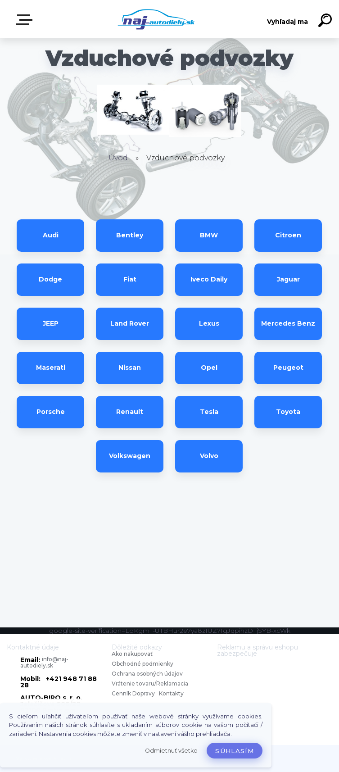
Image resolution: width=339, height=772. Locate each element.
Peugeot (288, 367)
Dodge (50, 279)
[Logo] (156, 19)
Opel (209, 367)
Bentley (129, 235)
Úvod (118, 158)
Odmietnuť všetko (171, 750)
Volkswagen (129, 456)
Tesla (209, 412)
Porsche (50, 412)
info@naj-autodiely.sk (44, 662)
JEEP (51, 323)
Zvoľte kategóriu (26, 19)
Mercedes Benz (288, 323)
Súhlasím (234, 750)
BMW (209, 235)
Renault (129, 412)
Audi (51, 235)
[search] (326, 21)
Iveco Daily (208, 279)
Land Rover (129, 323)
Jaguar (288, 279)
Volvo (209, 456)
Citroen (288, 235)
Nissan (129, 367)
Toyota (288, 412)
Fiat (129, 279)
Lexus (209, 323)
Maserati (50, 367)
